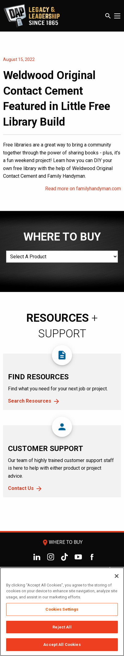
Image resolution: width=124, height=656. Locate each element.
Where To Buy (62, 542)
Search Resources (29, 401)
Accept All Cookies (61, 644)
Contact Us (21, 488)
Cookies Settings (61, 609)
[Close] (116, 576)
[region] (62, 611)
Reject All (61, 627)
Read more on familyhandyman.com (83, 188)
